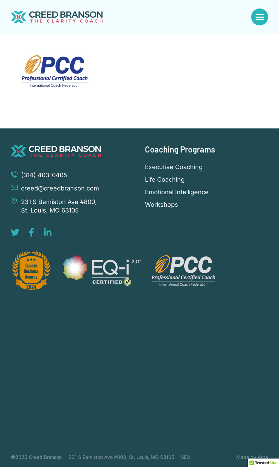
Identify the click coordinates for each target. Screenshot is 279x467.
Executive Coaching (174, 167)
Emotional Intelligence (177, 192)
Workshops (161, 204)
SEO (185, 457)
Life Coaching (165, 179)
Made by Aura (252, 457)
